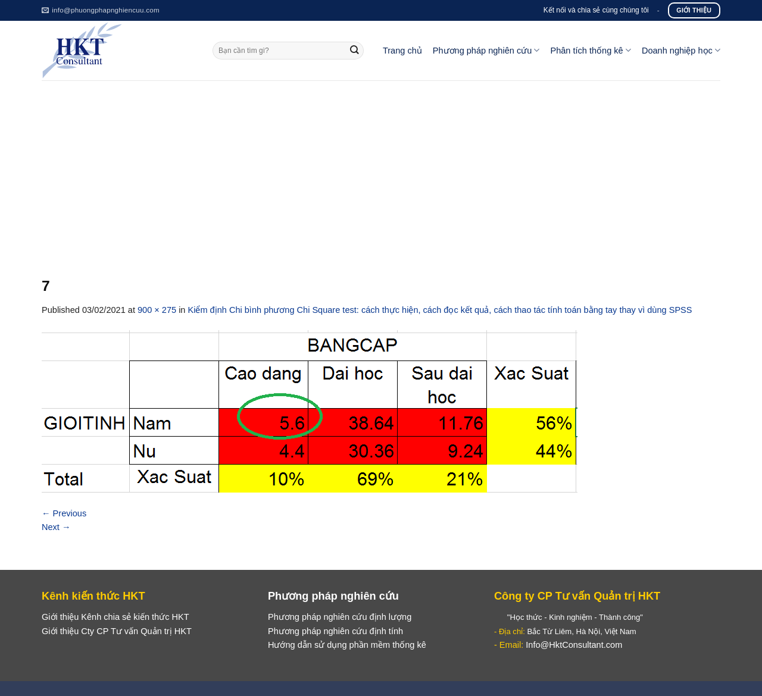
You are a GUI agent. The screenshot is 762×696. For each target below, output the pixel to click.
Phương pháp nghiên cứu (486, 50)
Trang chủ (402, 50)
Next (56, 527)
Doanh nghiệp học (681, 50)
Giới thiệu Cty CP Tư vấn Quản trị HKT (117, 631)
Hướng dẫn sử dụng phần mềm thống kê (347, 645)
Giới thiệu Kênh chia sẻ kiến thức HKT (115, 617)
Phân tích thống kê (590, 50)
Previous (64, 513)
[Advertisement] (381, 169)
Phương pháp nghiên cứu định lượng (339, 617)
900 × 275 (157, 310)
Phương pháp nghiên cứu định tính (335, 631)
